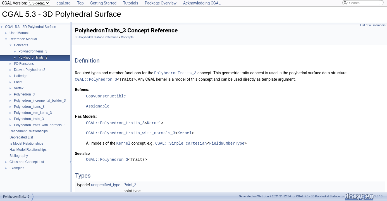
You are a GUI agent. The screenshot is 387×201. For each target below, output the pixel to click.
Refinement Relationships (28, 131)
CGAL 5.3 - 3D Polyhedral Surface (30, 27)
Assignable (97, 105)
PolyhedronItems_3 (32, 51)
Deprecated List (21, 137)
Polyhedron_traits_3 (29, 119)
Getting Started (103, 3)
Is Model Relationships (26, 143)
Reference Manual (23, 39)
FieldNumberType (226, 142)
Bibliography (18, 156)
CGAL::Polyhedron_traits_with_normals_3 (130, 132)
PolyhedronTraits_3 (32, 57)
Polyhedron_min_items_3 (33, 113)
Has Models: (86, 116)
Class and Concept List (26, 162)
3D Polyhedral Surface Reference (96, 37)
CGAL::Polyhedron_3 (96, 79)
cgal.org (63, 3)
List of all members (373, 25)
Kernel (154, 122)
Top (80, 3)
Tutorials (130, 3)
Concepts (21, 45)
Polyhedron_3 (24, 94)
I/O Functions (24, 64)
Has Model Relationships (28, 150)
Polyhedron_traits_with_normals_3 (39, 125)
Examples (16, 168)
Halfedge (20, 76)
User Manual (18, 33)
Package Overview (160, 3)
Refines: (82, 89)
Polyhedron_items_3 (29, 107)
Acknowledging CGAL (202, 3)
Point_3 (130, 184)
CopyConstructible (106, 95)
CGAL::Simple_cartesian (181, 142)
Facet (18, 82)
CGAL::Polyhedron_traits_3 (115, 122)
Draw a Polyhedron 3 (29, 70)
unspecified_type (105, 184)
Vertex (18, 88)
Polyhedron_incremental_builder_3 (40, 100)
